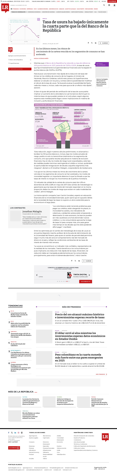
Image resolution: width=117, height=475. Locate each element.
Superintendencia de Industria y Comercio (86, 450)
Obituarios (46, 452)
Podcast (31, 454)
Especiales (46, 446)
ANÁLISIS (61, 9)
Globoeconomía (61, 448)
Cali (95, 12)
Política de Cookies (79, 448)
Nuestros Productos (79, 438)
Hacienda (13, 362)
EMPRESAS (30, 9)
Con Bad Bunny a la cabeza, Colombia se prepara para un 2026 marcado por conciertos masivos (21, 355)
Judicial (93, 397)
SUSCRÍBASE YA (85, 281)
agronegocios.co (27, 467)
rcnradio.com (57, 470)
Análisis (59, 435)
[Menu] (11, 9)
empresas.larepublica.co (41, 467)
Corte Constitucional (77, 12)
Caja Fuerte (46, 438)
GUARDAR (104, 43)
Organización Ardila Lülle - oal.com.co (100, 468)
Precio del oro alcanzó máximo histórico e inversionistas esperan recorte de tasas (80, 316)
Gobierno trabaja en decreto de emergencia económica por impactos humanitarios (65, 401)
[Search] (104, 5)
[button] (36, 275)
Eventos (59, 446)
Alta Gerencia (47, 435)
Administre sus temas (15, 69)
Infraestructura (47, 450)
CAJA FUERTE (80, 9)
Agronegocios (33, 435)
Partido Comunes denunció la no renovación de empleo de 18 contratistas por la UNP (99, 402)
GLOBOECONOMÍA (43, 9)
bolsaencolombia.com (71, 467)
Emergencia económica (34, 12)
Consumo (31, 442)
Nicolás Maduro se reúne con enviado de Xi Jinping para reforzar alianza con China (31, 415)
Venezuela (14, 331)
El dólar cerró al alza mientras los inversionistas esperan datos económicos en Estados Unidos (80, 336)
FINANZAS (16, 9)
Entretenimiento (15, 350)
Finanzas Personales (48, 448)
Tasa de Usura (102, 12)
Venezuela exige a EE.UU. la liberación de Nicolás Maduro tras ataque (21, 335)
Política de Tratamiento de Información (85, 446)
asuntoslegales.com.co (14, 467)
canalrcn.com (48, 470)
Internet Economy (34, 452)
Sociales (31, 458)
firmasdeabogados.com (56, 467)
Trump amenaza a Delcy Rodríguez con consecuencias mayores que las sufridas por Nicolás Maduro (21, 368)
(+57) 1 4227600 (13, 442)
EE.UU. (12, 321)
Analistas (13, 341)
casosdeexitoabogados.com (16, 470)
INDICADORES (89, 9)
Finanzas (31, 448)
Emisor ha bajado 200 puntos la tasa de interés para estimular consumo (102, 82)
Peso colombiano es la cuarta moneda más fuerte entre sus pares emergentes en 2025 (79, 357)
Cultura (24, 397)
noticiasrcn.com (67, 470)
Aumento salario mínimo (63, 12)
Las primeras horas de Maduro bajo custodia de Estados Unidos (19, 314)
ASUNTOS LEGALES (70, 9)
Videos (45, 458)
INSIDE (96, 9)
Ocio (58, 452)
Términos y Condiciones (80, 444)
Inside (58, 450)
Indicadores (32, 450)
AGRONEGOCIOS (53, 9)
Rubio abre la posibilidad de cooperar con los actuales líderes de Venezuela (20, 325)
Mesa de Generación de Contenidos (84, 435)
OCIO (35, 9)
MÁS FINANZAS (100, 374)
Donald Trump (89, 12)
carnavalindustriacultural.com (34, 470)
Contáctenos (77, 440)
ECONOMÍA (23, 9)
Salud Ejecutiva (61, 454)
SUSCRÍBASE (112, 1)
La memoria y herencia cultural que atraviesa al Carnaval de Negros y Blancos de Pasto (31, 401)
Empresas (32, 446)
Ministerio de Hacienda (48, 12)
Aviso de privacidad (79, 442)
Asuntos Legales (33, 438)
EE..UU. (12, 311)
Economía (60, 442)
